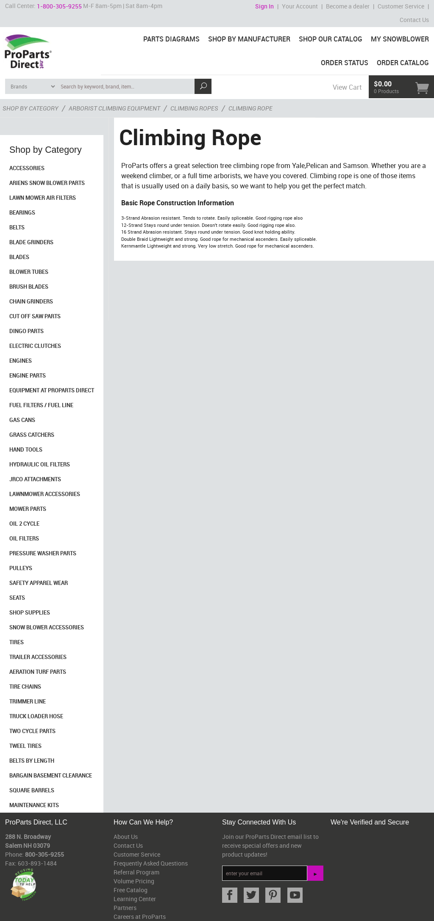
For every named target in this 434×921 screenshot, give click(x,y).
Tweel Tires (25, 746)
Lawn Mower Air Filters (42, 197)
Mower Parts (27, 509)
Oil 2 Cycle (24, 523)
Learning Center (135, 899)
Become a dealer (348, 6)
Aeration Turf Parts (37, 672)
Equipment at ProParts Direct (51, 390)
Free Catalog (130, 890)
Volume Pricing (134, 881)
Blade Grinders (31, 242)
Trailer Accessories (38, 657)
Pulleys (20, 568)
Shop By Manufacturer (249, 39)
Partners (125, 908)
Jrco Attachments (35, 479)
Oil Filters (24, 538)
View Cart (347, 87)
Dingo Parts (26, 331)
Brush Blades (28, 286)
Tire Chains (25, 686)
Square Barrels (31, 790)
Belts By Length (31, 760)
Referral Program (136, 872)
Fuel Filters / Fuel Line (41, 405)
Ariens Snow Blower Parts (47, 183)
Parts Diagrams (171, 39)
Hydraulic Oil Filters (39, 464)
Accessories (27, 168)
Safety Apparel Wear (38, 583)
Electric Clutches (35, 346)
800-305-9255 (44, 854)
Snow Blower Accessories (46, 627)
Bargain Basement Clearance (50, 775)
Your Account (300, 6)
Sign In (264, 6)
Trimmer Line (27, 701)
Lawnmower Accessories (44, 494)
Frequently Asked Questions (151, 863)
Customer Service (401, 6)
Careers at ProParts (140, 917)
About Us (126, 837)
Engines (20, 360)
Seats (17, 597)
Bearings (22, 212)
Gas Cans (22, 420)
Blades (19, 257)
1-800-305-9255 (59, 6)
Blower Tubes (28, 272)
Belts (17, 227)
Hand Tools (25, 449)
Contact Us (414, 20)
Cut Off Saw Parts (35, 316)
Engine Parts (27, 375)
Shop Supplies (29, 612)
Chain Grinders (31, 301)
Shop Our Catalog (330, 39)
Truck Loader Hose (36, 716)
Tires (16, 642)
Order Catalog (403, 62)
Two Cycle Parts (32, 731)
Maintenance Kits (34, 805)
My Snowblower (400, 39)
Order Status (344, 62)
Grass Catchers (31, 434)
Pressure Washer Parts (42, 553)
